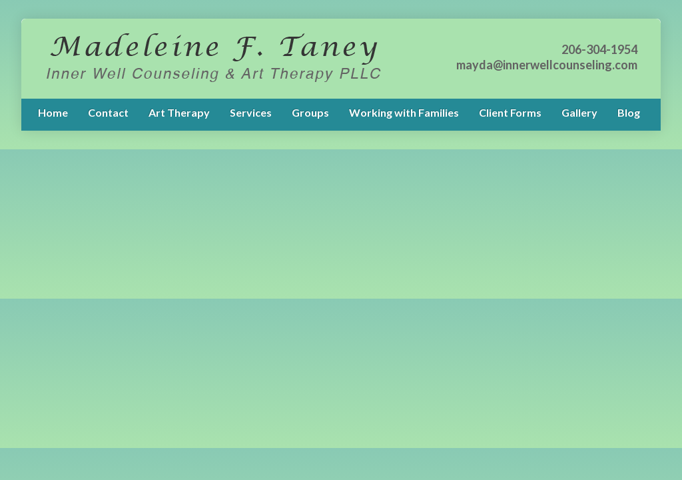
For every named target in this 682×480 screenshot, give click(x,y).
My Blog (213, 58)
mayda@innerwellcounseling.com (546, 64)
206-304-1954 (599, 49)
